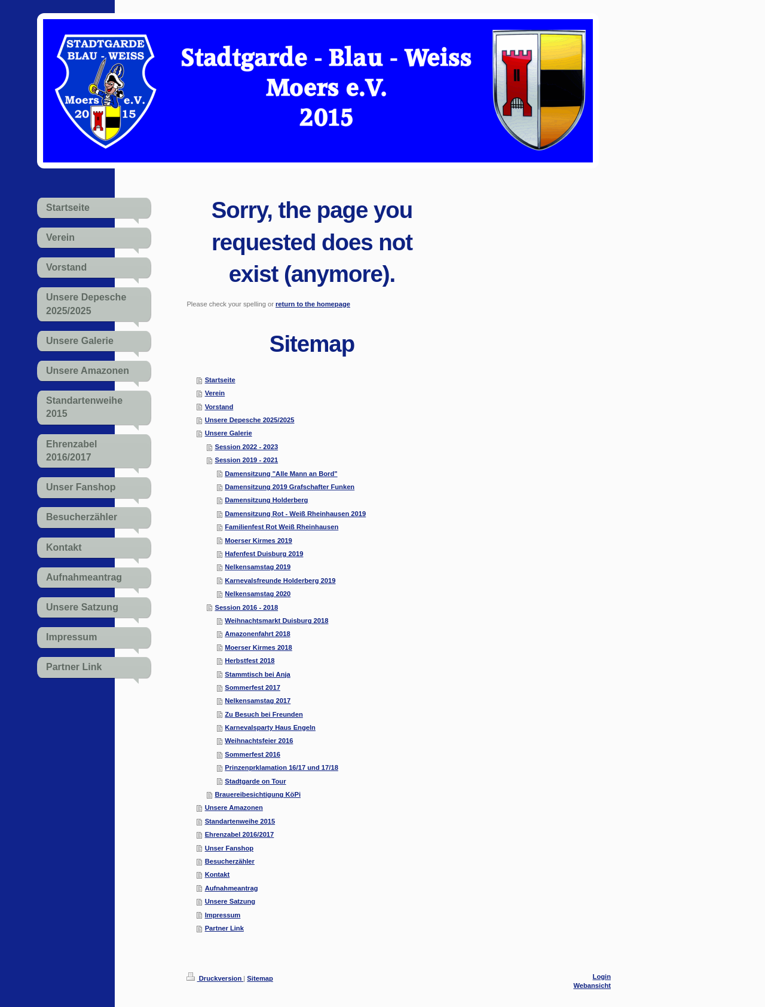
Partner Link (224, 928)
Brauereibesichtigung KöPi (258, 794)
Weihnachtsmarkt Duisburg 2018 (276, 620)
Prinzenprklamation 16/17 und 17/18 (281, 767)
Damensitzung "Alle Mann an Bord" (281, 473)
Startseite (220, 379)
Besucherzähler (230, 861)
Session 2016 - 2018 (246, 607)
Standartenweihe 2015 (240, 821)
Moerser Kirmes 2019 (258, 540)
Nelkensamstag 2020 (257, 593)
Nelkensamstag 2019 (257, 566)
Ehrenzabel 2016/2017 (239, 834)
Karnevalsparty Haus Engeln (270, 727)
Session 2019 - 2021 (246, 459)
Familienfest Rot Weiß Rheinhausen (281, 526)
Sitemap (260, 978)
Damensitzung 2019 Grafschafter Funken (289, 486)
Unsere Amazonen (234, 807)
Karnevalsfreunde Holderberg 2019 (280, 580)
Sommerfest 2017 (252, 687)
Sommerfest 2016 (252, 754)
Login (602, 976)
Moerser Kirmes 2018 (258, 647)
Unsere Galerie (228, 433)
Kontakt (217, 874)
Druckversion (215, 978)
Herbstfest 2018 (249, 660)
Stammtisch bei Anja (257, 674)
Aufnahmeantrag (231, 888)
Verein (215, 393)
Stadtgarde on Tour (255, 781)
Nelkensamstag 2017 (257, 700)
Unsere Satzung (230, 901)
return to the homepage (313, 304)
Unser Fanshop (229, 848)
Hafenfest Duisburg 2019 (264, 553)
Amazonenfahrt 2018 (257, 633)
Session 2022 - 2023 (246, 446)
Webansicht (592, 985)
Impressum (223, 915)
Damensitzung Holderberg (266, 500)
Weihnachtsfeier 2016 (259, 740)
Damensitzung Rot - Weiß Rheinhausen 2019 (295, 513)
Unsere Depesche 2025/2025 (250, 419)
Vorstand (219, 406)
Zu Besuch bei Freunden (264, 714)
